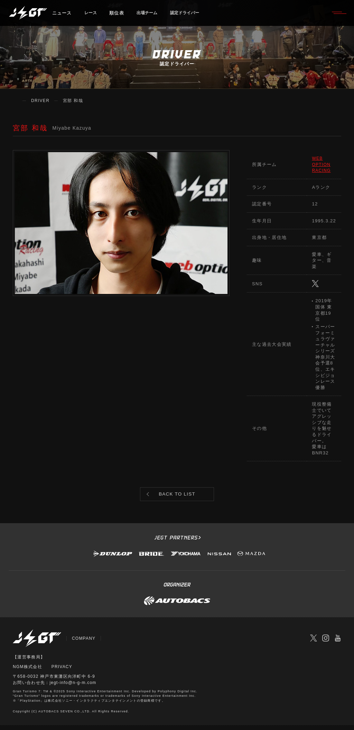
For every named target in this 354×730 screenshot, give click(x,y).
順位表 (119, 15)
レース (91, 15)
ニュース (62, 15)
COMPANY (84, 642)
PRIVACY (62, 671)
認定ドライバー (193, 15)
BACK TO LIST (177, 496)
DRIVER (40, 100)
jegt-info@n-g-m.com (73, 687)
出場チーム (151, 15)
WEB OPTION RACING (322, 164)
